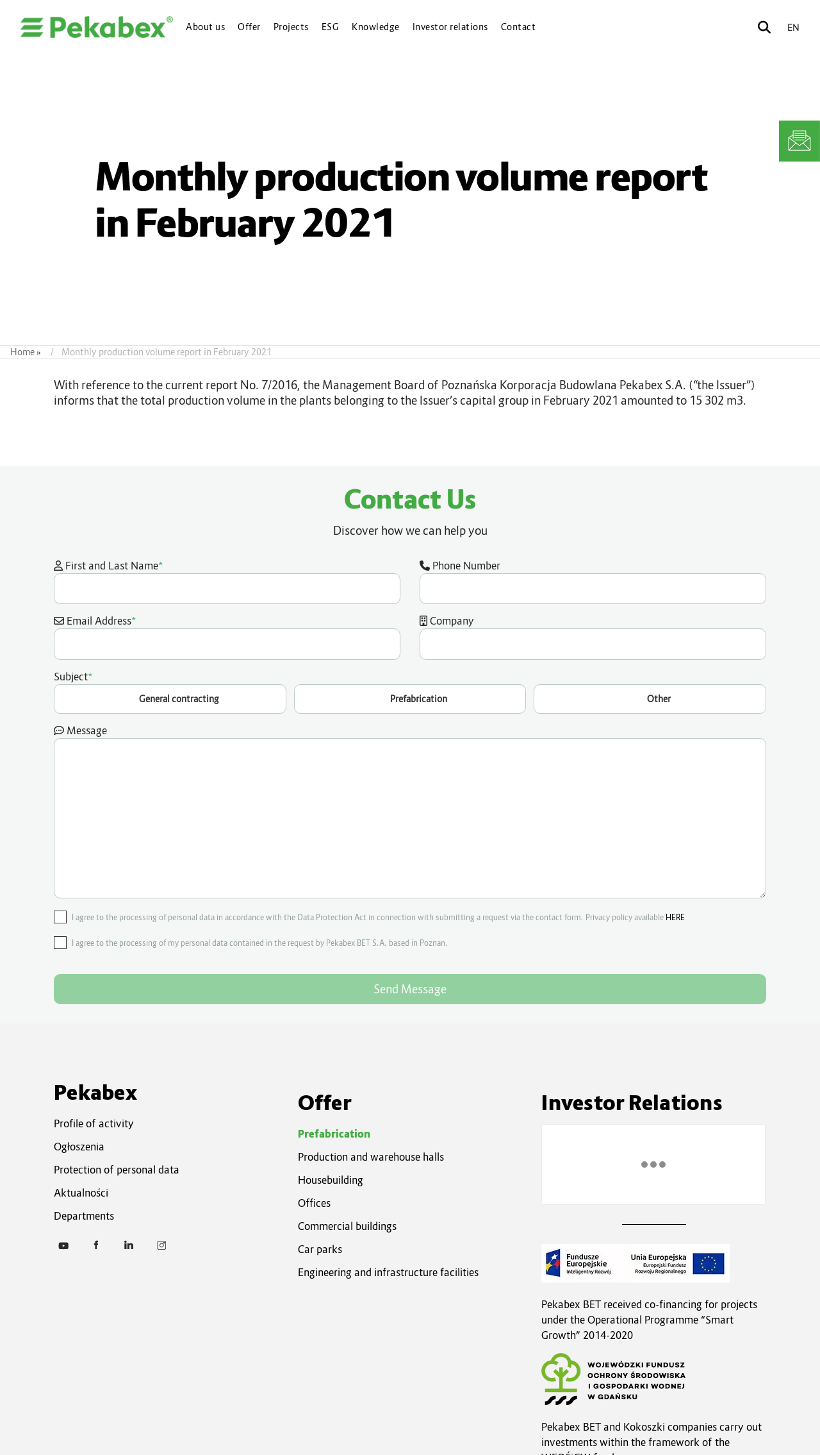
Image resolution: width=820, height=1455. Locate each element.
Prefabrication (334, 1133)
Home (22, 351)
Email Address (227, 636)
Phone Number (593, 581)
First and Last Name (227, 581)
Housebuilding (330, 1179)
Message (410, 811)
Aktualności (81, 1192)
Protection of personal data (116, 1169)
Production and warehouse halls (371, 1156)
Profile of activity (94, 1123)
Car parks (320, 1249)
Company (593, 636)
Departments (84, 1215)
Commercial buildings (347, 1226)
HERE (675, 917)
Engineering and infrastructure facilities (388, 1272)
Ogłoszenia (79, 1146)
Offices (314, 1203)
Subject (410, 691)
